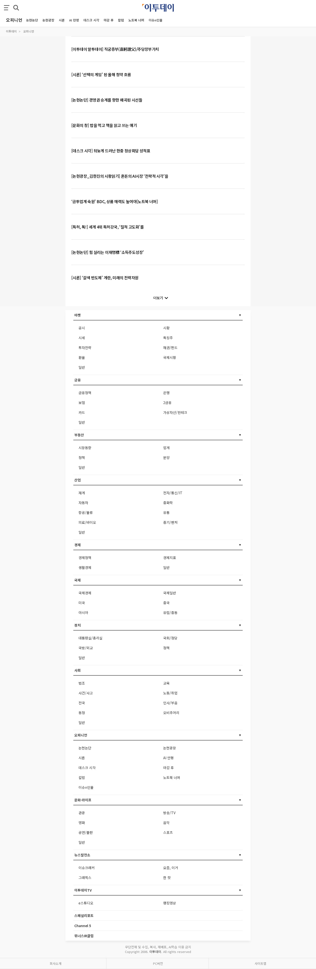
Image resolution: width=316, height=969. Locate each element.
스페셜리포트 (84, 915)
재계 (82, 492)
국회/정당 (170, 637)
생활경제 (85, 567)
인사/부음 (170, 702)
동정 (82, 712)
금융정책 (85, 392)
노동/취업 (170, 692)
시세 (82, 337)
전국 (82, 702)
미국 (82, 602)
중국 (166, 602)
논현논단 (32, 20)
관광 (82, 812)
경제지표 (169, 557)
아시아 (83, 612)
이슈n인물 (155, 20)
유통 (166, 512)
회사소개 (55, 963)
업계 (166, 447)
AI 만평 (74, 20)
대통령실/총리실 (90, 637)
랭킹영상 (169, 902)
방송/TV (169, 812)
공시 (82, 327)
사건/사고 (86, 692)
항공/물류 (86, 512)
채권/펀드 (170, 347)
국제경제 (85, 592)
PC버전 (158, 963)
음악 (166, 822)
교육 (166, 683)
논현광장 (48, 20)
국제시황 (169, 357)
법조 (82, 683)
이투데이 (11, 31)
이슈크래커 (87, 867)
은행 (166, 392)
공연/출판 (86, 832)
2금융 (167, 402)
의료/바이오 (87, 522)
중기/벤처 (170, 522)
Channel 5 (82, 925)
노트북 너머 (136, 20)
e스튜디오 (86, 902)
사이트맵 (260, 963)
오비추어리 (171, 712)
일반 (82, 367)
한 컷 (167, 877)
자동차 (83, 502)
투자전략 (85, 347)
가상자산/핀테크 (175, 412)
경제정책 (85, 557)
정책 (82, 457)
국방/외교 (86, 647)
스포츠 (168, 832)
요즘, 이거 (170, 867)
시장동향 (85, 447)
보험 (82, 402)
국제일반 (169, 592)
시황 (166, 327)
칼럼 (121, 20)
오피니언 (28, 31)
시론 (62, 20)
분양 (166, 457)
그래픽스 (85, 877)
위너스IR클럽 (84, 935)
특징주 (168, 337)
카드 (82, 412)
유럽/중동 (170, 612)
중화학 (168, 502)
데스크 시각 (91, 20)
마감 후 (109, 20)
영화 (82, 822)
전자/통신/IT (172, 492)
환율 (82, 357)
